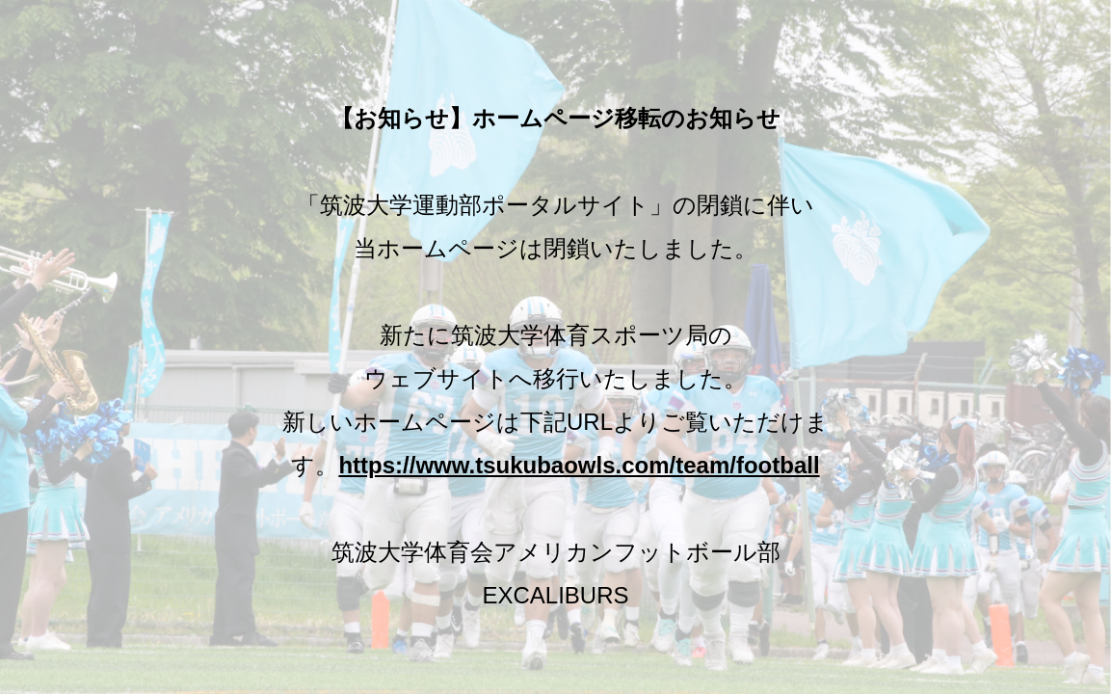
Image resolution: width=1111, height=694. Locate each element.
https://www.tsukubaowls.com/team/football (578, 465)
